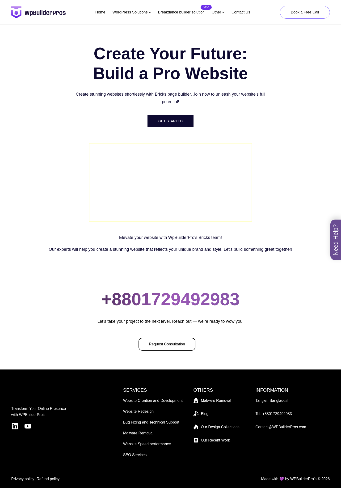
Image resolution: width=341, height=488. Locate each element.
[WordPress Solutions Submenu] (149, 12)
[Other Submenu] (222, 12)
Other (216, 12)
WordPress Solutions (129, 12)
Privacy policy (22, 479)
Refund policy (48, 479)
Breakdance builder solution (181, 11)
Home (100, 12)
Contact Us (241, 12)
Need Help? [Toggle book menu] (335, 239)
